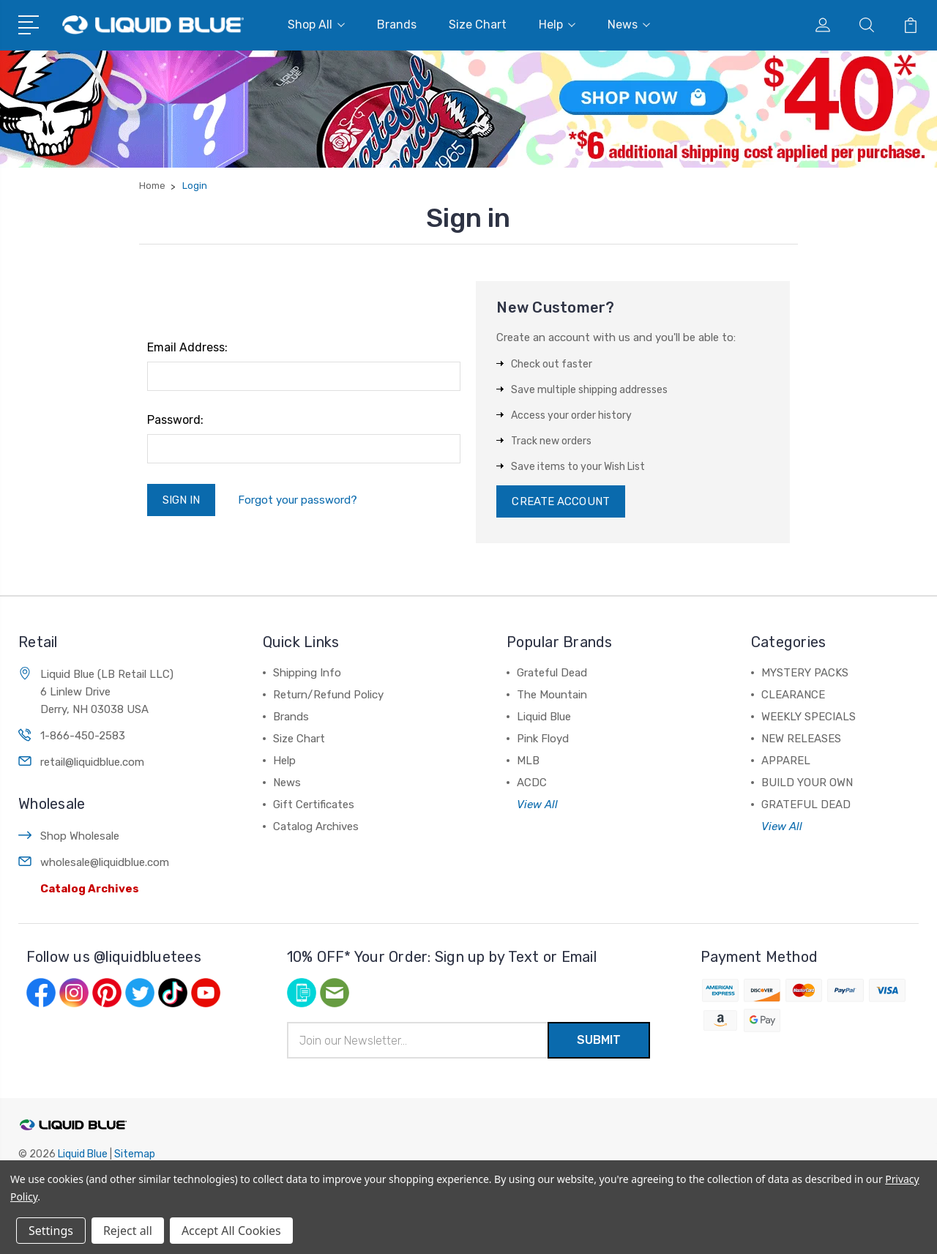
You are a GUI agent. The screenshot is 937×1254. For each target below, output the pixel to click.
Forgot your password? (297, 500)
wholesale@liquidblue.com (104, 862)
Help (557, 24)
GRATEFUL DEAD (806, 804)
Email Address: (187, 347)
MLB (528, 760)
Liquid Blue (544, 716)
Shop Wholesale (79, 836)
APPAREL (785, 760)
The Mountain (552, 694)
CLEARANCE (793, 694)
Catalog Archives (89, 888)
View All (537, 804)
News (629, 24)
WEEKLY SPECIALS (808, 716)
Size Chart (478, 24)
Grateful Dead (552, 672)
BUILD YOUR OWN (807, 782)
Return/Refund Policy (328, 694)
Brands (397, 24)
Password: (175, 420)
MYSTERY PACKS (804, 672)
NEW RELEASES (801, 738)
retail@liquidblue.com (92, 762)
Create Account (560, 501)
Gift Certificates (313, 804)
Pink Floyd (543, 738)
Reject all (127, 1231)
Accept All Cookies (231, 1231)
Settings (51, 1231)
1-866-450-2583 (82, 735)
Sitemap (134, 1154)
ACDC (532, 782)
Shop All (316, 24)
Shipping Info (307, 672)
